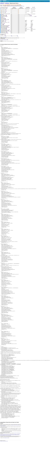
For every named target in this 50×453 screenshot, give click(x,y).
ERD (48, 1)
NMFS (46, 1)
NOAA (44, 1)
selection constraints (3, 425)
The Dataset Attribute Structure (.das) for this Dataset (9, 44)
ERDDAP (2, 3)
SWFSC (47, 1)
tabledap (7, 3)
